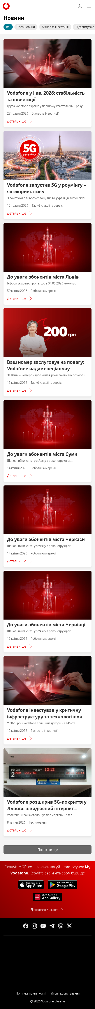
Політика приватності (31, 993)
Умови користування (65, 993)
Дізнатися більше (44, 910)
